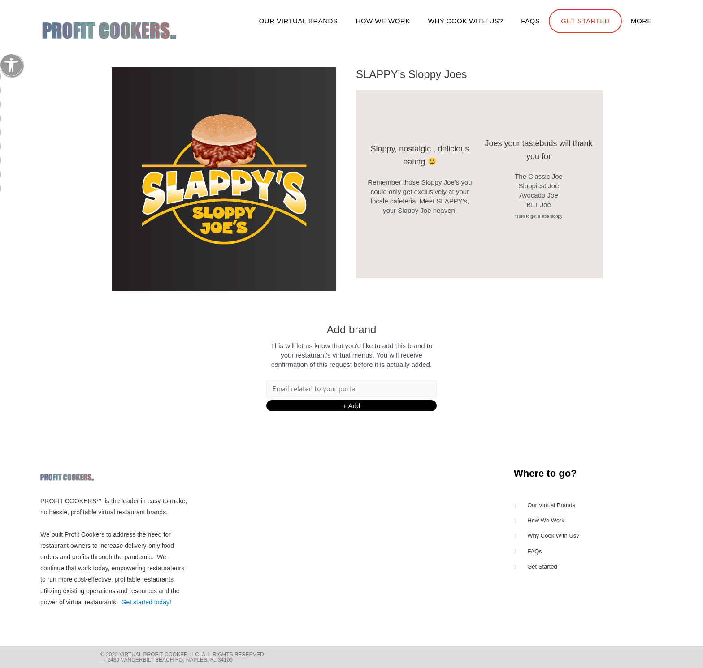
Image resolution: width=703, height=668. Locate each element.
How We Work (383, 21)
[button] (11, 65)
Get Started (585, 21)
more (641, 21)
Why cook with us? (465, 21)
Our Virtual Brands (298, 21)
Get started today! (146, 602)
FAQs (530, 21)
